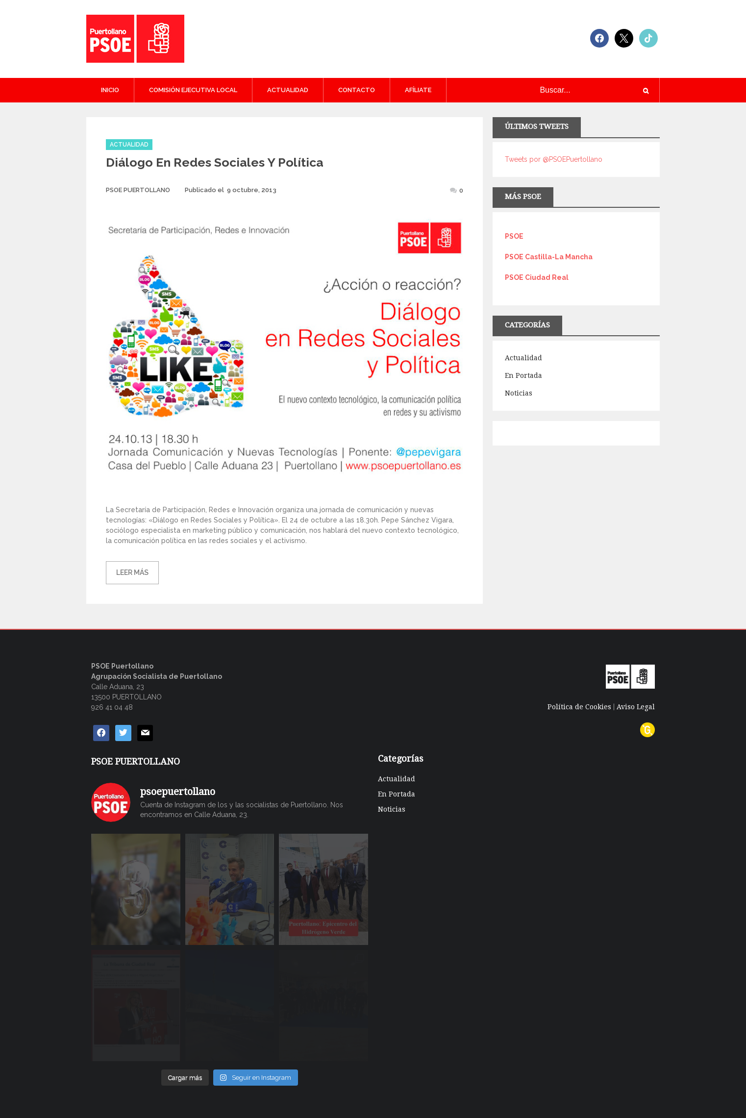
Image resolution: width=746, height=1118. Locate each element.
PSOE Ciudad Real (537, 277)
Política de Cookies (579, 707)
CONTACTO (356, 90)
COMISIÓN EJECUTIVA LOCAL (193, 90)
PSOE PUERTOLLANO (138, 190)
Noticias (518, 393)
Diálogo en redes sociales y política (214, 162)
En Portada (523, 375)
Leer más (132, 572)
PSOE (514, 236)
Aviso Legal (636, 707)
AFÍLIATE (418, 90)
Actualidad (287, 90)
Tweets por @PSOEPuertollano (553, 159)
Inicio (110, 90)
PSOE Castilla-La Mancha (549, 257)
